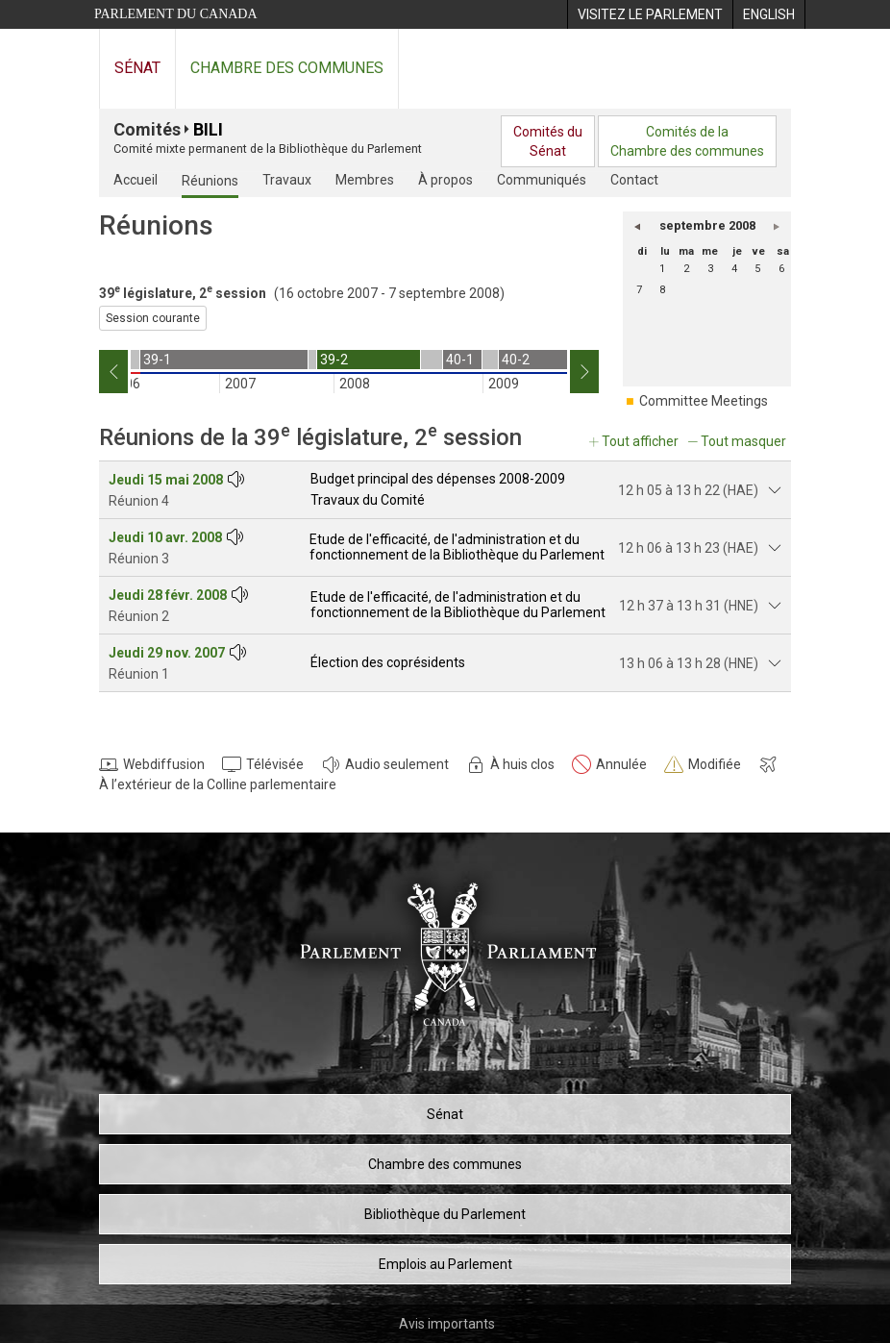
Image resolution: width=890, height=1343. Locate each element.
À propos (445, 179)
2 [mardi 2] (686, 268)
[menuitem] (649, 14)
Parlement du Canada (176, 14)
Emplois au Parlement (445, 1264)
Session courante (153, 318)
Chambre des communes (286, 68)
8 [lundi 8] (662, 290)
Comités (147, 129)
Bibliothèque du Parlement (445, 1214)
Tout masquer (743, 441)
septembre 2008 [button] (707, 225)
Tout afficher (640, 441)
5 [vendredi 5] (757, 268)
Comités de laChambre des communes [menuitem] (687, 141)
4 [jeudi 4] (734, 268)
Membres (364, 179)
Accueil (135, 179)
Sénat (137, 68)
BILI (208, 129)
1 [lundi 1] (662, 268)
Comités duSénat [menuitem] (547, 141)
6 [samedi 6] (781, 268)
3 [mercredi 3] (710, 268)
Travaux (286, 179)
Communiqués (541, 179)
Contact (634, 179)
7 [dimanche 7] (639, 290)
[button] (637, 225)
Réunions (210, 180)
